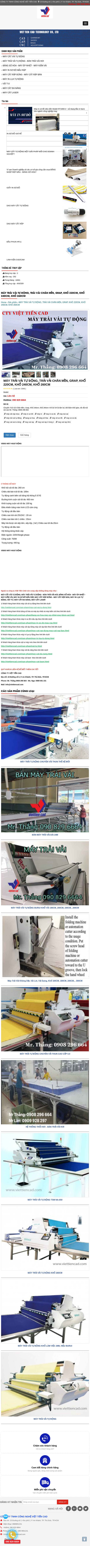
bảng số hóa (42, 418)
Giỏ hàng (24, 435)
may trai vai (62, 414)
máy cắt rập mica (11, 414)
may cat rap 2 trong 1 (45, 422)
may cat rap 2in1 (63, 422)
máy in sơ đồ (27, 414)
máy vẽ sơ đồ (56, 418)
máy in (38, 414)
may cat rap (28, 422)
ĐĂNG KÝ (62, 1502)
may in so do (50, 414)
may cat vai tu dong (12, 422)
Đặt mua (10, 435)
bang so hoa (29, 418)
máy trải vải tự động (12, 418)
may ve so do (70, 418)
